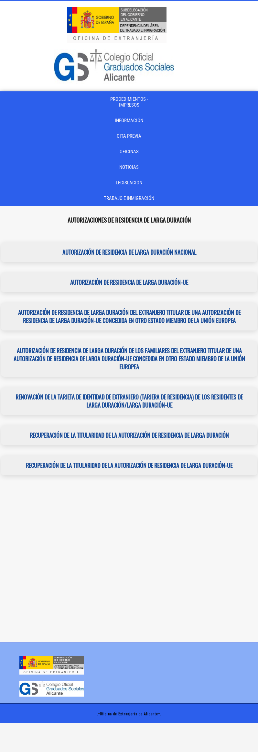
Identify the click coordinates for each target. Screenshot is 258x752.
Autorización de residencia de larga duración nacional (129, 252)
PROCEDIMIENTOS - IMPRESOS (129, 102)
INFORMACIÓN (129, 120)
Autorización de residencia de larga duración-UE (129, 282)
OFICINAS (129, 152)
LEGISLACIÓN (129, 183)
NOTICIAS (129, 167)
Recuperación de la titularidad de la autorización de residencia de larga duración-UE (129, 465)
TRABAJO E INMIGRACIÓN (129, 198)
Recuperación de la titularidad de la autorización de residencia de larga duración (129, 435)
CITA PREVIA (129, 136)
